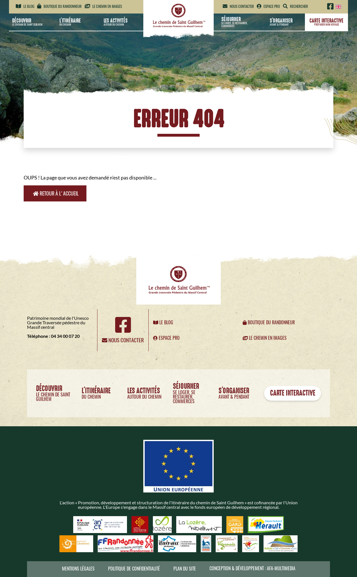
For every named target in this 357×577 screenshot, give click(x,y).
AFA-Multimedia (281, 568)
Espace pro (268, 6)
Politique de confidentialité (134, 569)
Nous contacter (238, 6)
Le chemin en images (103, 6)
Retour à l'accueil (56, 193)
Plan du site (184, 569)
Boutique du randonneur (59, 6)
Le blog (25, 6)
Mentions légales (78, 569)
